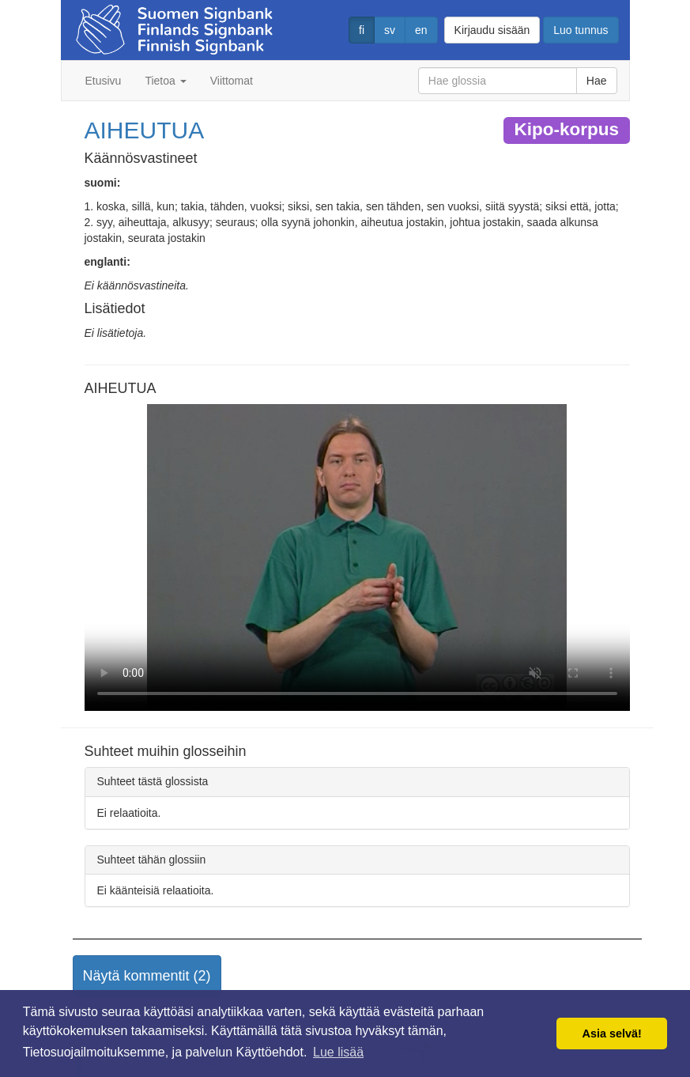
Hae (596, 80)
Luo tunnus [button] (580, 30)
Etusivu (103, 80)
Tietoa (165, 80)
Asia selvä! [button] (612, 1033)
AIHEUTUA (145, 130)
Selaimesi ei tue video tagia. (357, 557)
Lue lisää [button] (338, 1052)
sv (389, 30)
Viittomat (231, 80)
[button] (147, 976)
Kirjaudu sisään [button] (492, 30)
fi (361, 30)
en (421, 30)
